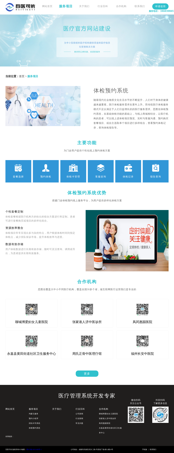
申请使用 (160, 6)
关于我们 (84, 6)
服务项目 (66, 6)
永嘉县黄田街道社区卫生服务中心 (110, 430)
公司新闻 (79, 414)
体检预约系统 (34, 428)
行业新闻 (79, 418)
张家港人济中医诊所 (107, 418)
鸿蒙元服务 (33, 414)
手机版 (144, 449)
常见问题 (79, 423)
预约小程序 (33, 418)
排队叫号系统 (34, 423)
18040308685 (167, 11)
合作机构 (121, 6)
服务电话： (154, 11)
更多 (87, 373)
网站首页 (47, 6)
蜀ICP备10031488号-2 (34, 449)
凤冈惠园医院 (104, 423)
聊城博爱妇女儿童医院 (108, 414)
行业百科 (103, 6)
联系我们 (140, 6)
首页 (21, 76)
